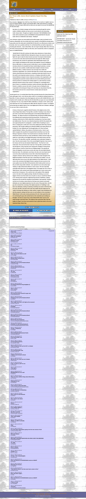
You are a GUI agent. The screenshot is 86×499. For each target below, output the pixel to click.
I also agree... (14, 368)
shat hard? (13, 280)
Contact (61, 9)
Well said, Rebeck (15, 434)
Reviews (42, 9)
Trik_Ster (13, 271)
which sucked (14, 288)
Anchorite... (13, 486)
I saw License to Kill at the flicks (18, 385)
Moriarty (35, 19)
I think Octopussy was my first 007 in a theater (22, 346)
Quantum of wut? (15, 240)
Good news (13, 231)
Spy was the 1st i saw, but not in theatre (20, 359)
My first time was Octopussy (17, 319)
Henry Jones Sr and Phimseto (18, 394)
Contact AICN (47, 494)
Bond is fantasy (14, 447)
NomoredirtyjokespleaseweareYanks (19, 332)
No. (11, 245)
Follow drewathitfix (32, 207)
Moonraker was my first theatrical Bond (20, 310)
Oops (12, 425)
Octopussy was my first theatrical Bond (20, 297)
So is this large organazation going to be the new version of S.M (26, 429)
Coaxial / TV (29, 493)
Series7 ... (13, 403)
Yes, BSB (13, 442)
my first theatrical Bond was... (18, 267)
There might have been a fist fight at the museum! (23, 302)
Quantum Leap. (14, 249)
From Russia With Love (16, 337)
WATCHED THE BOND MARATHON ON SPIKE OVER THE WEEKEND (27, 438)
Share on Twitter (43, 210)
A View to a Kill (14, 482)
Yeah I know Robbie (15, 416)
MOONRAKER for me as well (17, 372)
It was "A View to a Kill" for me (18, 363)
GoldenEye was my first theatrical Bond (20, 262)
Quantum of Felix (15, 275)
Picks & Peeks (35, 493)
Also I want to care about (17, 398)
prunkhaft (13, 306)
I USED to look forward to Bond (18, 354)
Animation (47, 493)
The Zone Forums (63, 493)
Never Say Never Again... (17, 473)
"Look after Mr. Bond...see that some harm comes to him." (25, 469)
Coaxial (33, 9)
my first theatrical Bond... (17, 341)
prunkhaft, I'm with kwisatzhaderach (19, 324)
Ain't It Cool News (20, 4)
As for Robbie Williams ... (17, 407)
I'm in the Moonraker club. (17, 350)
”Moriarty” (19, 22)
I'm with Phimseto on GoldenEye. (19, 390)
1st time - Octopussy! (16, 328)
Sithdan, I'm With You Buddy (17, 420)
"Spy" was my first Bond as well (18, 253)
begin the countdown (16, 236)
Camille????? (14, 451)
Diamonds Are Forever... (16, 464)
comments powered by (17, 226)
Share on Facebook (20, 210)
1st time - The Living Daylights (18, 455)
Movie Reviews (41, 493)
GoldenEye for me (15, 381)
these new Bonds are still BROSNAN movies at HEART (24, 460)
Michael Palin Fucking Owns (17, 258)
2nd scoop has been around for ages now (21, 293)
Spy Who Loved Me (15, 412)
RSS (37, 494)
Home (14, 9)
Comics (52, 9)
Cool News (23, 9)
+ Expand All (51, 230)
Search (71, 9)
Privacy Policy (41, 494)
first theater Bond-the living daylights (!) (20, 284)
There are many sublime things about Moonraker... (23, 376)
